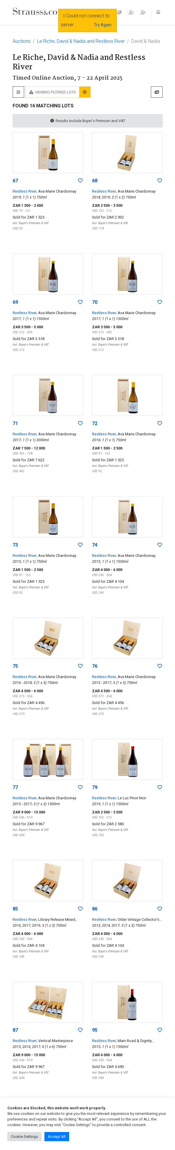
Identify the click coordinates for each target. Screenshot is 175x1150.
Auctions (22, 41)
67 (15, 180)
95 (94, 1030)
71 (15, 423)
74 (94, 545)
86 (94, 909)
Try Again (102, 24)
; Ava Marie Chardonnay (56, 191)
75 (15, 666)
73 (15, 545)
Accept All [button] (57, 1136)
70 (94, 302)
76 (94, 666)
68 (94, 180)
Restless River (24, 191)
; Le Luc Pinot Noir (131, 798)
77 (15, 787)
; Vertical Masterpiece (54, 1041)
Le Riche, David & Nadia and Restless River (81, 41)
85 (15, 909)
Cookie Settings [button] (24, 1136)
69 (15, 302)
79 (94, 787)
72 (94, 423)
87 (15, 1030)
